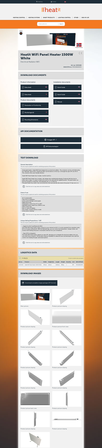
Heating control (19, 17)
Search (61, 24)
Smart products (49, 17)
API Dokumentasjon (51, 146)
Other (76, 17)
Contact (53, 1)
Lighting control (64, 17)
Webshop (39, 1)
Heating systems (34, 17)
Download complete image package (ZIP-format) (39, 283)
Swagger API (50, 140)
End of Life (85, 17)
